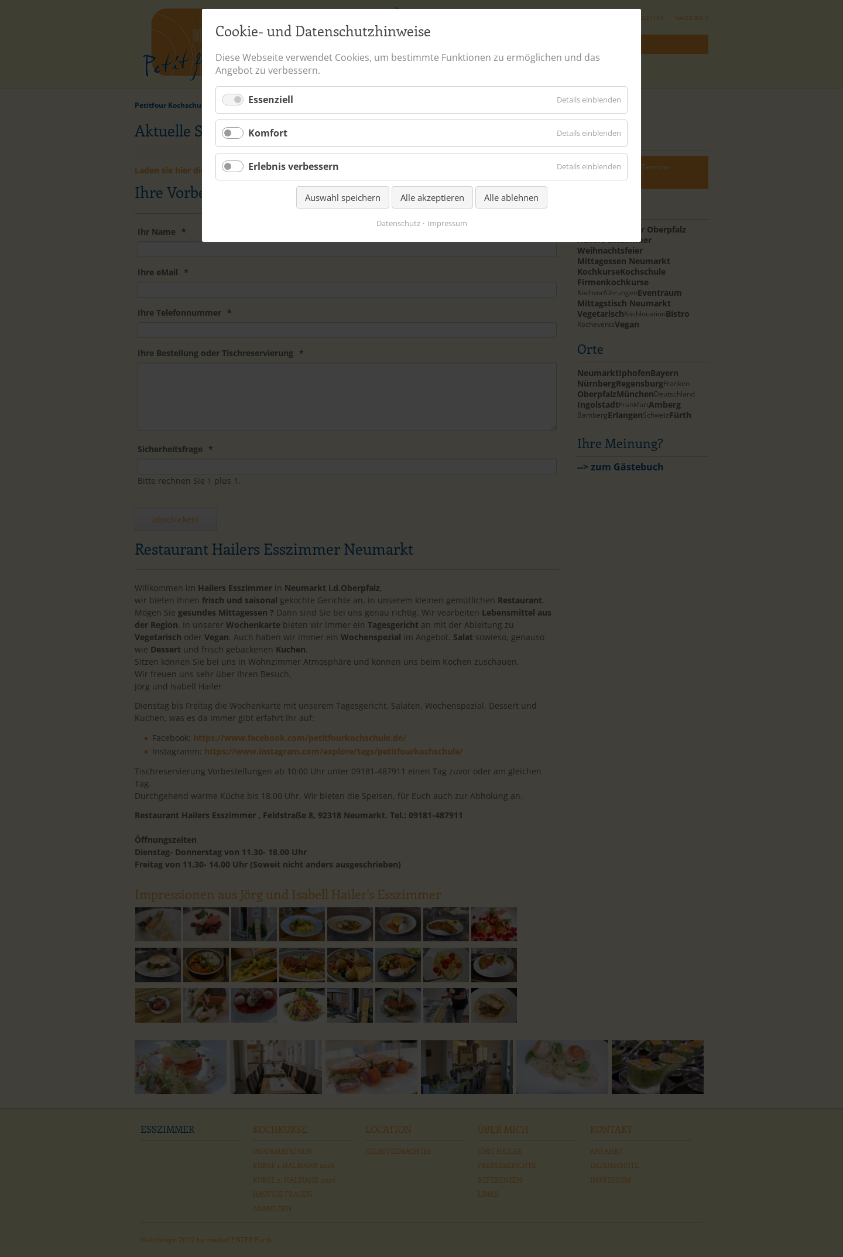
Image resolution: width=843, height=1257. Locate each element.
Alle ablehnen (511, 197)
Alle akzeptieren (432, 197)
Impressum (447, 223)
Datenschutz (398, 223)
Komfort (267, 133)
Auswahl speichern (343, 197)
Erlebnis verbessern (293, 166)
